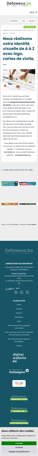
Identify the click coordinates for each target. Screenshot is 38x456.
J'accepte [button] (19, 443)
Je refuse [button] (19, 447)
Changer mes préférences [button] (19, 452)
